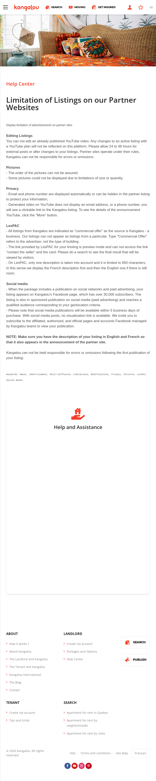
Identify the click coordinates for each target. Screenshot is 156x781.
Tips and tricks (19, 720)
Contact (14, 690)
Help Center (20, 83)
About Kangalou (20, 651)
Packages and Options (82, 651)
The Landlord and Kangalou (28, 659)
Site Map (122, 753)
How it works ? (19, 643)
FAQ (72, 753)
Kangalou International (25, 674)
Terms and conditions (96, 753)
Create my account (80, 643)
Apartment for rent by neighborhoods (82, 722)
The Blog (15, 682)
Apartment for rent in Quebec (87, 712)
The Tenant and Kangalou (27, 666)
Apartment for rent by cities (86, 733)
